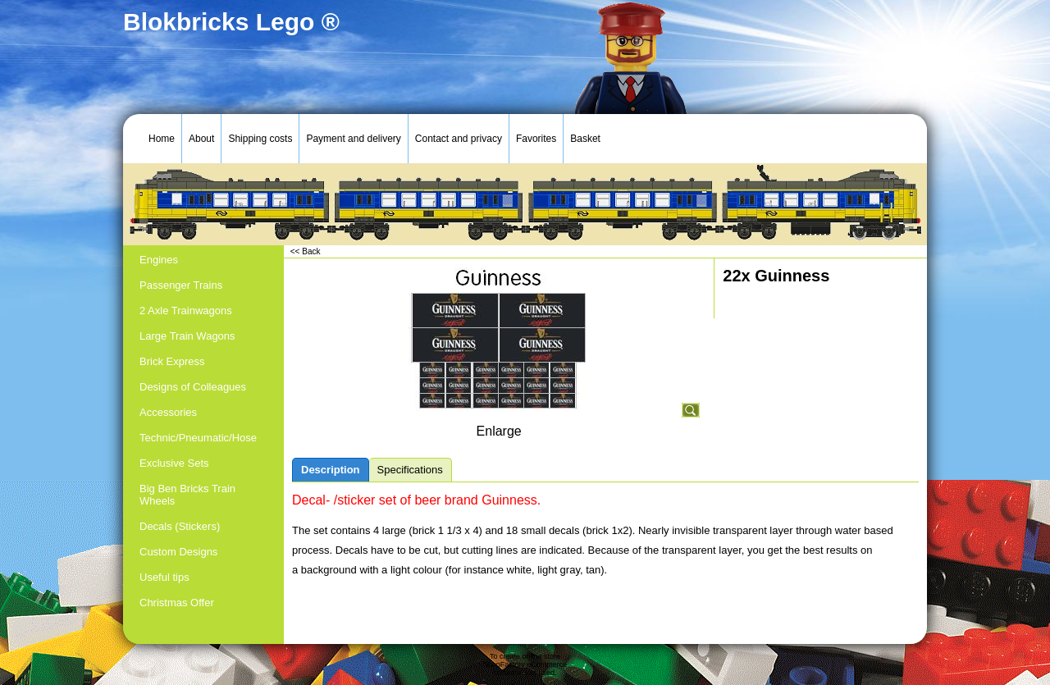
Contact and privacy (458, 138)
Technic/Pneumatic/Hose (198, 438)
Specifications (410, 470)
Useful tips (164, 577)
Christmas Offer (176, 602)
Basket (585, 138)
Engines (158, 259)
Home (161, 138)
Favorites (536, 138)
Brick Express (171, 361)
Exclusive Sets (174, 463)
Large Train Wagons (187, 336)
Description (330, 470)
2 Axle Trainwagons (185, 310)
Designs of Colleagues (192, 387)
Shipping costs (260, 138)
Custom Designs (178, 552)
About (201, 138)
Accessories (168, 412)
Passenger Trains (180, 285)
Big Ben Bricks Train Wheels (187, 494)
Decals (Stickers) (179, 526)
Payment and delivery (353, 138)
